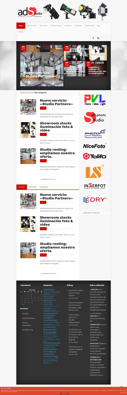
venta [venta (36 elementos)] (46, 363)
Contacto (21, 32)
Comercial (78, 26)
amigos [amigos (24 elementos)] (46, 292)
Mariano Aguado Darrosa (42, 80)
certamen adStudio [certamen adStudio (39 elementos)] (48, 299)
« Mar (22, 304)
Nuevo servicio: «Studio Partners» (39, 74)
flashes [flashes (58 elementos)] (52, 327)
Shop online (43, 26)
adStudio (45, 110)
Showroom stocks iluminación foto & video (84, 50)
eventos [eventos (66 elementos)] (48, 324)
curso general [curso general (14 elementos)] (56, 306)
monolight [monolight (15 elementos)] (57, 339)
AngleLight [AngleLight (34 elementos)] (54, 292)
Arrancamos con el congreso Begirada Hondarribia (75, 349)
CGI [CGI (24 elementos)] (54, 301)
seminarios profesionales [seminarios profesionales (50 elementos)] (50, 355)
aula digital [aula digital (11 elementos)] (54, 294)
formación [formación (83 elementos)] (49, 329)
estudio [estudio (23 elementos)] (56, 322)
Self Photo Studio (55, 26)
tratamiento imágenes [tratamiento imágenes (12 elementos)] (49, 359)
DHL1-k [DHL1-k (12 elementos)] (54, 309)
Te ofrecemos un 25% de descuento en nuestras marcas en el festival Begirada (76, 335)
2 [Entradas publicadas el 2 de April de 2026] (31, 294)
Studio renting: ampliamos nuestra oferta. (76, 71)
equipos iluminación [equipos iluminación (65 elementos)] (50, 319)
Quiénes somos (32, 26)
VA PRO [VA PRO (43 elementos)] (53, 361)
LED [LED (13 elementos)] (50, 336)
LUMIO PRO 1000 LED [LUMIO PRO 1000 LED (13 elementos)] (49, 338)
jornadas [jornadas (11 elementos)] (45, 334)
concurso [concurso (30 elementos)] (47, 306)
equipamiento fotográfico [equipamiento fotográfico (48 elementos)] (50, 314)
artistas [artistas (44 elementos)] (47, 294)
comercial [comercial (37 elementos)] (48, 304)
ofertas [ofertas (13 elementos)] (45, 341)
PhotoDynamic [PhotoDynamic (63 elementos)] (52, 342)
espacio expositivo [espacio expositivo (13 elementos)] (48, 322)
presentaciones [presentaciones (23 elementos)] (49, 347)
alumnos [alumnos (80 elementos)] (48, 289)
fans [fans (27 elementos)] (45, 327)
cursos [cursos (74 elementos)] (47, 308)
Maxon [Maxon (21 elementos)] (50, 339)
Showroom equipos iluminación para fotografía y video (76, 305)
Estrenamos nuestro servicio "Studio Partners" (76, 293)
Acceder (25, 314)
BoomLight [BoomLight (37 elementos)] (48, 296)
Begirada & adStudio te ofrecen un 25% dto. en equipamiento (97, 70)
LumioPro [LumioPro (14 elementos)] (54, 336)
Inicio (21, 26)
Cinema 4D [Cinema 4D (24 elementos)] (47, 302)
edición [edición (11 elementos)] (58, 311)
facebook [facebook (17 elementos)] (57, 325)
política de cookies (117, 390)
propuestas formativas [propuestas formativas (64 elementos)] (50, 350)
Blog (98, 26)
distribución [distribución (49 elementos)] (49, 311)
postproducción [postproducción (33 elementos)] (50, 345)
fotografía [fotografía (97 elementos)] (49, 332)
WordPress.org (27, 330)
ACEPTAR (64, 393)
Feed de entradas (28, 318)
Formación (67, 26)
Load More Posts (46, 179)
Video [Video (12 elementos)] (50, 363)
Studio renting (89, 26)
